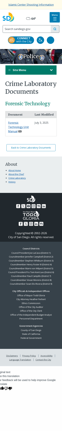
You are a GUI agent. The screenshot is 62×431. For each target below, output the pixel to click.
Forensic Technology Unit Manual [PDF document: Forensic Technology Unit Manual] (18, 127)
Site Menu (27, 70)
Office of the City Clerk (31, 310)
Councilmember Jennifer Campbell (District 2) (31, 256)
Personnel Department (31, 318)
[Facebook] (18, 206)
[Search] (27, 29)
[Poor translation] (8, 388)
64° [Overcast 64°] (31, 18)
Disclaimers (12, 355)
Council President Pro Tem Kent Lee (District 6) (31, 272)
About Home (14, 170)
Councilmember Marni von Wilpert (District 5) (31, 268)
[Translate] (40, 40)
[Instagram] (34, 206)
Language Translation (20, 359)
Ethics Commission (31, 303)
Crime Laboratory (17, 178)
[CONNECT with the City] (21, 40)
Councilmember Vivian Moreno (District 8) (31, 280)
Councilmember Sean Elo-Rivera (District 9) (31, 283)
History (12, 181)
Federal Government (31, 337)
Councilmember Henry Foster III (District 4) (31, 264)
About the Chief (16, 174)
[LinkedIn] (44, 206)
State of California (31, 333)
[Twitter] (23, 206)
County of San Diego (31, 330)
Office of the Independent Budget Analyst (31, 314)
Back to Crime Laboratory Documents (31, 147)
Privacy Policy (29, 355)
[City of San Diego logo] (8, 16)
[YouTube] (28, 206)
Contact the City (43, 359)
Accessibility (47, 355)
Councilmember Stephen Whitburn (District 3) (31, 260)
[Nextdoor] (39, 206)
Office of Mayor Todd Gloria (31, 295)
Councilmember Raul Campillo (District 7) (31, 276)
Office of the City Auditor (31, 306)
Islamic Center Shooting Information (31, 4)
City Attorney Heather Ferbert (31, 299)
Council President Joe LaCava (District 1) (31, 252)
